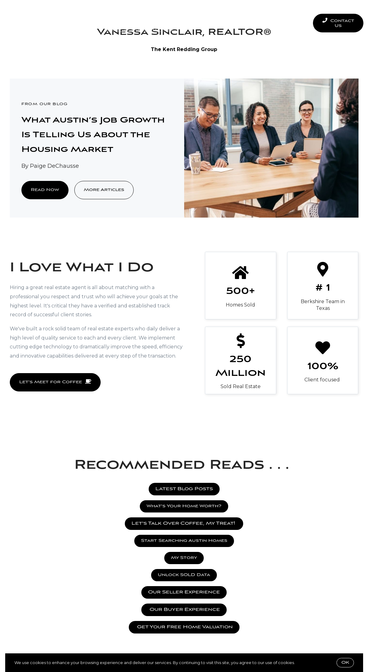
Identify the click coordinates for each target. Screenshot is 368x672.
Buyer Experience (123, 15)
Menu (292, 23)
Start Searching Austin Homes (184, 540)
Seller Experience (187, 15)
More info (305, 662)
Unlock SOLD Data (184, 575)
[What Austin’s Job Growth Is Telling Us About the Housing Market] (271, 148)
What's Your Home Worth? (184, 506)
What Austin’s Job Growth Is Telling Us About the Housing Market (93, 135)
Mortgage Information (138, 30)
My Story (184, 557)
